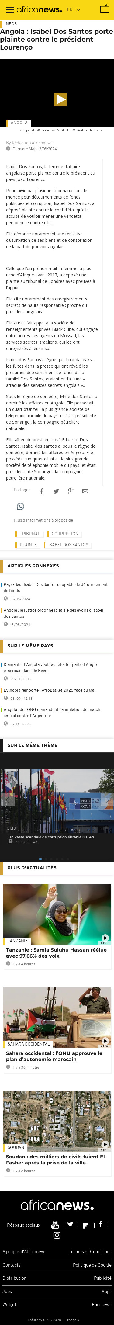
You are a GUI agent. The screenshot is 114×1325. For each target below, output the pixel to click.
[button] (60, 99)
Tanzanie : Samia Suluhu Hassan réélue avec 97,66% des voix (56, 953)
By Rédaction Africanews (29, 143)
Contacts (11, 1265)
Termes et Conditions (90, 1252)
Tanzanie (18, 941)
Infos (11, 24)
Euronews (102, 1305)
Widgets (10, 1305)
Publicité (103, 1278)
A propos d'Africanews (24, 1252)
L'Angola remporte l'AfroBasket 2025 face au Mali (50, 690)
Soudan (16, 1148)
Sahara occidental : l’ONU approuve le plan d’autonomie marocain (54, 1056)
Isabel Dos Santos (68, 545)
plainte (28, 545)
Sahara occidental (29, 1044)
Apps (107, 1292)
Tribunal (30, 534)
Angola (19, 123)
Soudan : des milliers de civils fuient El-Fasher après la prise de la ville (56, 1160)
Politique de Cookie (92, 1265)
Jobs (7, 1292)
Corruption (65, 534)
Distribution (14, 1278)
